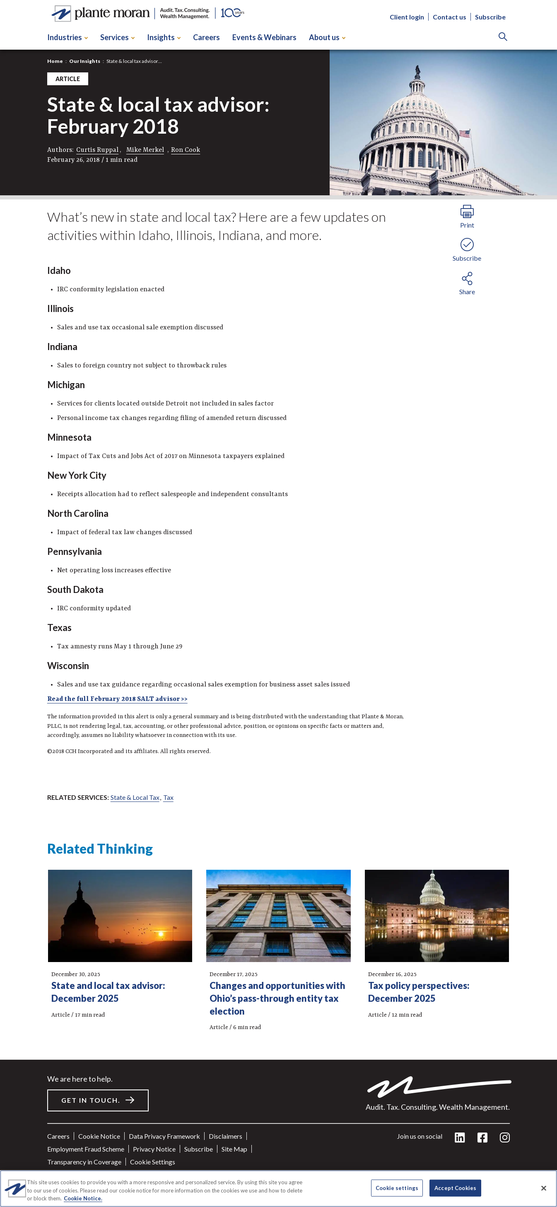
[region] (278, 1188)
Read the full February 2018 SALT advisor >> (117, 699)
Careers (206, 37)
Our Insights (84, 61)
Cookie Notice (99, 1136)
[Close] (544, 1188)
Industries (67, 37)
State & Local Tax (135, 797)
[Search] (503, 37)
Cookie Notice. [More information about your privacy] (83, 1198)
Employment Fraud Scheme (85, 1149)
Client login (407, 17)
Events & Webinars (264, 37)
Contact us (449, 17)
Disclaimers (225, 1136)
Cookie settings (152, 1162)
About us (327, 37)
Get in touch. (91, 1100)
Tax (168, 797)
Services (117, 37)
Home (55, 61)
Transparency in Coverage (84, 1162)
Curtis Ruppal (97, 150)
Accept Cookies (455, 1187)
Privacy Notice (154, 1149)
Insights (164, 37)
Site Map (234, 1149)
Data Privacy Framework (164, 1136)
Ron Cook (185, 150)
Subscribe (490, 17)
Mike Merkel (145, 150)
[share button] (467, 282)
